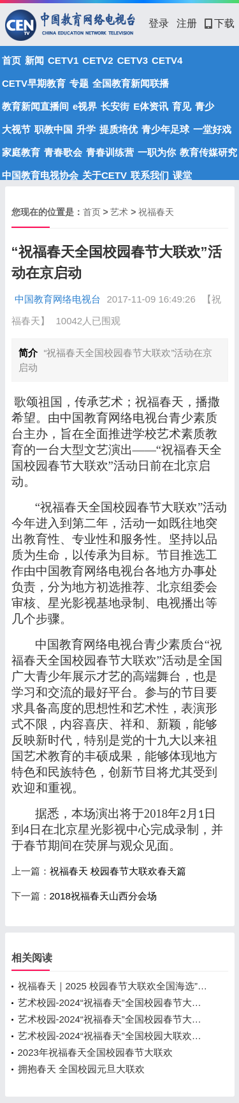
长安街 (115, 106)
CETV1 (63, 60)
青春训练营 (110, 152)
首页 (11, 60)
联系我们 (150, 175)
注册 (187, 23)
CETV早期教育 (34, 83)
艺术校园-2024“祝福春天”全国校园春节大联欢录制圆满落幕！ (113, 1019)
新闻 (34, 60)
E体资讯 (150, 106)
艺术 (119, 212)
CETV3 (132, 60)
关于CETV (104, 175)
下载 (220, 23)
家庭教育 (21, 152)
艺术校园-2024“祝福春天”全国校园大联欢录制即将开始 (113, 1035)
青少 (204, 106)
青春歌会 (63, 152)
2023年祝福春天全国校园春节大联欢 (95, 1052)
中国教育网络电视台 (58, 299)
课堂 (182, 175)
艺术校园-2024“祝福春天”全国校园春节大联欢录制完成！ (113, 1002)
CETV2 (97, 60)
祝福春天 (156, 212)
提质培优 (118, 129)
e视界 (85, 106)
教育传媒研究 (208, 152)
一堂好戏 (212, 129)
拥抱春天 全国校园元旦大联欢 (81, 1068)
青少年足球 (165, 129)
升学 (86, 129)
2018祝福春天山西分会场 (103, 895)
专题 (79, 83)
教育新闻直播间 (35, 106)
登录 (158, 23)
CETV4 (167, 60)
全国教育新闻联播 (130, 83)
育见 (181, 106)
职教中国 (53, 129)
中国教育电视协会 (40, 175)
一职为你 (157, 152)
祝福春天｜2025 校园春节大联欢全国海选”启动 (113, 985)
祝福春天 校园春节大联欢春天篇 (118, 871)
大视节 (16, 129)
